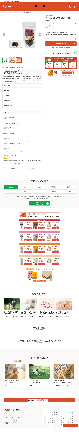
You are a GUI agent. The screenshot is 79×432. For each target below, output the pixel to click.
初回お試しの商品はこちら (39, 203)
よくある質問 (19, 417)
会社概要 (20, 422)
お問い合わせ (13, 417)
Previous (4, 34)
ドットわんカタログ (15, 420)
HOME (3, 12)
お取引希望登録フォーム (14, 418)
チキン (10, 12)
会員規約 (6, 423)
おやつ (7, 12)
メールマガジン (7, 420)
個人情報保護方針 (8, 422)
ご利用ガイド (7, 417)
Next (40, 34)
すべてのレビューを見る (72, 23)
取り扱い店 (7, 418)
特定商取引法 (15, 422)
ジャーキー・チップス (16, 12)
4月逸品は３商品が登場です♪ (15, 1)
